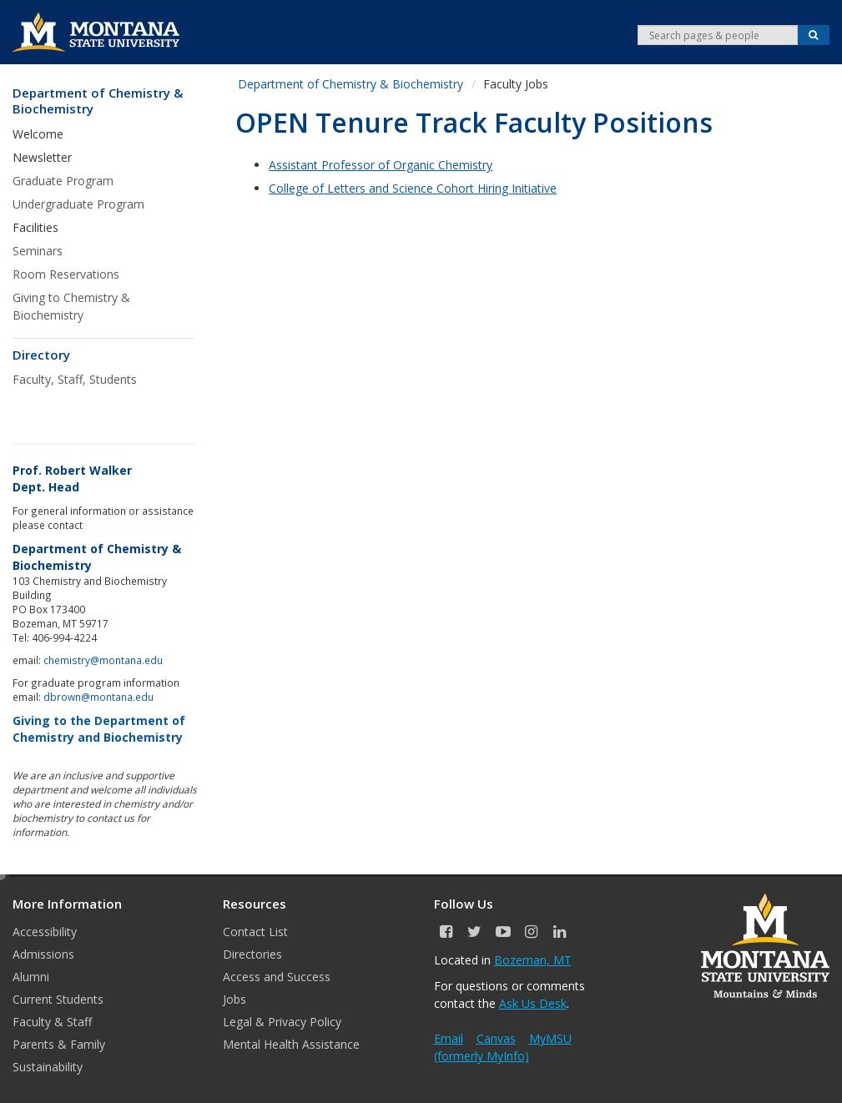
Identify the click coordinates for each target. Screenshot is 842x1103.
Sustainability (48, 1067)
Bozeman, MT (533, 960)
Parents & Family (59, 1044)
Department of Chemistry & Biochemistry (98, 101)
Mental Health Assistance (291, 1044)
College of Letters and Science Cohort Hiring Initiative (413, 188)
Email (448, 1038)
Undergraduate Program (78, 204)
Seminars (38, 251)
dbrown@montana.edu (98, 696)
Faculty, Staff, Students (75, 379)
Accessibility (45, 931)
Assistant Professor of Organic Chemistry (380, 165)
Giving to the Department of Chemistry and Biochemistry (99, 729)
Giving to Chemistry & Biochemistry (71, 306)
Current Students (58, 999)
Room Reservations (66, 274)
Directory (41, 355)
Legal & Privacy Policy (282, 1022)
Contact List (255, 931)
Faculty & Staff (52, 1022)
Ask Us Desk (533, 1003)
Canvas (496, 1038)
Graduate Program (63, 181)
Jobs (234, 999)
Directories (252, 954)
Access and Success (276, 977)
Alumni (31, 977)
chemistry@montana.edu (103, 660)
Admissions (43, 954)
